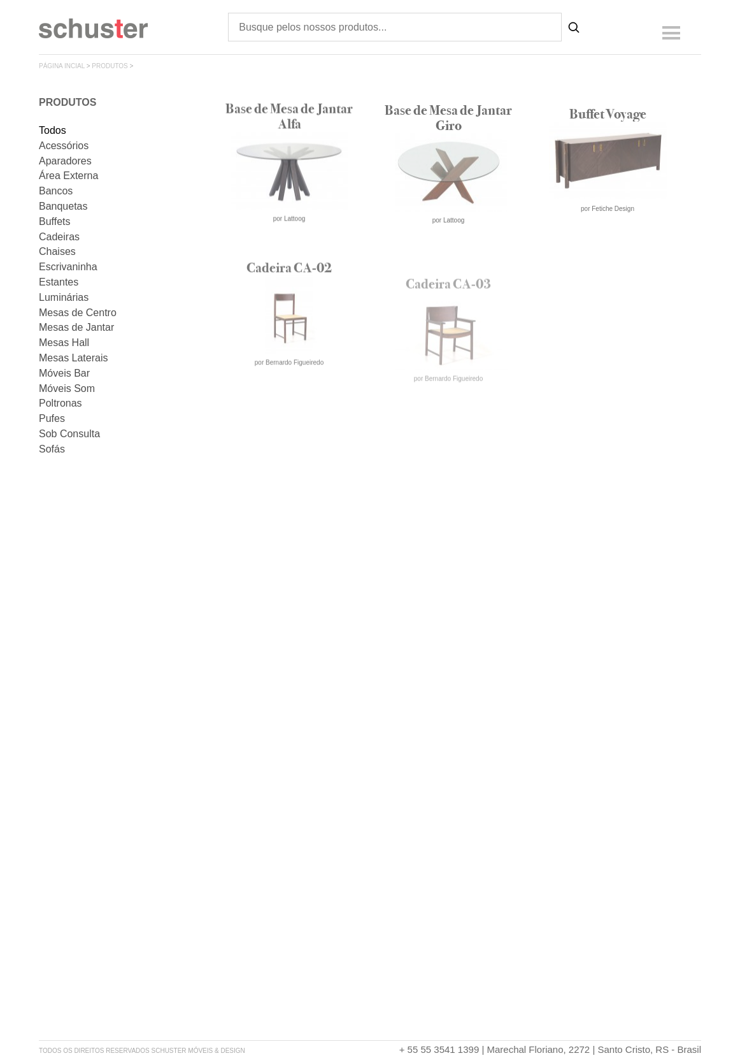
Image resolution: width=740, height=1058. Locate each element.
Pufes (52, 418)
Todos (52, 130)
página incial (62, 65)
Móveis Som (67, 388)
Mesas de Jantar (76, 327)
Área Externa (68, 175)
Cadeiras (59, 236)
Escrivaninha (68, 266)
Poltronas (60, 403)
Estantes (58, 282)
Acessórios (64, 145)
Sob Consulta (69, 433)
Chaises (57, 251)
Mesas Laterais (73, 357)
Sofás (52, 449)
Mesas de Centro (78, 312)
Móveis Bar (64, 373)
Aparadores (65, 161)
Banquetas (63, 206)
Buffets (55, 221)
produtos (110, 65)
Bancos (56, 190)
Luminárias (64, 297)
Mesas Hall (64, 342)
